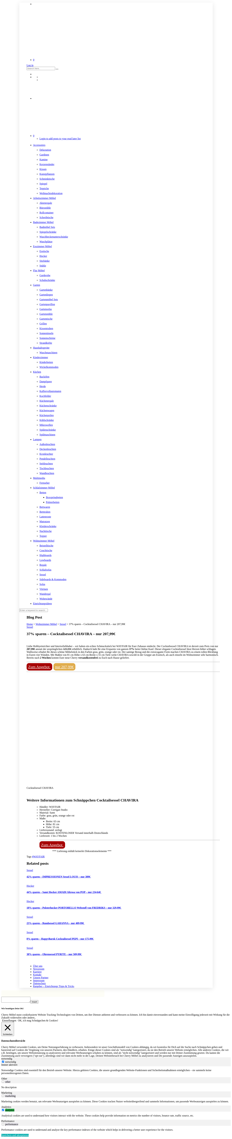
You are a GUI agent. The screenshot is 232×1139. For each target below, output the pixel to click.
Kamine (43, 159)
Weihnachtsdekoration (51, 193)
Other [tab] (4, 1079)
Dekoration (45, 149)
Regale (43, 565)
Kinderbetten (46, 362)
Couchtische (45, 550)
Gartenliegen (46, 294)
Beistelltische (46, 545)
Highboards (45, 555)
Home (30, 624)
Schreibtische (46, 217)
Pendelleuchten (47, 458)
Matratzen (44, 521)
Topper (43, 536)
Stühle (42, 265)
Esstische (44, 251)
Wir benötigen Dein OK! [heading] (12, 1009)
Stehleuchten (46, 463)
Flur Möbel (39, 270)
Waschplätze (45, 241)
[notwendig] (3, 1063)
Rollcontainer (46, 212)
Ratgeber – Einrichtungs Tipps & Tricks (53, 986)
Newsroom (38, 969)
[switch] (3, 1083)
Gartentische (46, 318)
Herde (42, 386)
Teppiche (44, 188)
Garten (36, 285)
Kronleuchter (46, 454)
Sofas (42, 584)
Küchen (37, 371)
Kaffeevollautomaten (50, 391)
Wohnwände (45, 598)
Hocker (43, 256)
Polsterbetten (52, 502)
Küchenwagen (46, 410)
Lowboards (45, 560)
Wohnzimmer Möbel (43, 540)
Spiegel (43, 183)
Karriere (37, 971)
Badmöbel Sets (47, 227)
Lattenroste (45, 516)
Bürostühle (45, 207)
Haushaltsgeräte (41, 347)
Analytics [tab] (6, 1108)
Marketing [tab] (6, 1093)
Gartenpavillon (47, 304)
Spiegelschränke (47, 232)
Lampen (37, 439)
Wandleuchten (46, 473)
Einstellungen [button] (9, 1021)
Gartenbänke (46, 289)
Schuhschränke (47, 280)
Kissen (43, 169)
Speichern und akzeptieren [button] (15, 1136)
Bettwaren (44, 507)
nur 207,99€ (64, 667)
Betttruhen (44, 511)
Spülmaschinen (47, 434)
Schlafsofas (45, 569)
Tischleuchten (46, 468)
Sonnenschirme (47, 338)
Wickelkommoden (48, 367)
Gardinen (44, 154)
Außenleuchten (47, 444)
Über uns (37, 966)
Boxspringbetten (54, 497)
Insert (37, 1003)
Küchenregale (46, 400)
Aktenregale (45, 203)
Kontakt (37, 974)
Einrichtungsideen (42, 603)
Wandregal (45, 594)
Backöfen (44, 376)
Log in (30, 65)
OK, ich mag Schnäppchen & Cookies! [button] (38, 1021)
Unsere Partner (40, 977)
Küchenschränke (48, 405)
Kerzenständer (46, 164)
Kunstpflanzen (46, 174)
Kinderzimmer (40, 357)
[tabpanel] (116, 1073)
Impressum (38, 980)
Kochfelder (45, 396)
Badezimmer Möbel (43, 222)
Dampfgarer (45, 381)
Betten (42, 492)
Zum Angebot (39, 667)
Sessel (42, 574)
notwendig (10, 1062)
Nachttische (45, 531)
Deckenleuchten (47, 449)
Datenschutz (39, 983)
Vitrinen (43, 589)
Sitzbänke (44, 260)
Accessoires (39, 145)
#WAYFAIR (38, 856)
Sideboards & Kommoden (52, 579)
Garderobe (44, 275)
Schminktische (47, 178)
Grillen (43, 323)
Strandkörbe (45, 343)
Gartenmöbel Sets (48, 299)
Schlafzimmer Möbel (44, 487)
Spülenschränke (47, 429)
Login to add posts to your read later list (60, 138)
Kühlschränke (46, 420)
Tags (29, 856)
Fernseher (44, 483)
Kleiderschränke (47, 526)
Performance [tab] (8, 1122)
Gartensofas (45, 309)
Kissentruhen (46, 328)
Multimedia (39, 478)
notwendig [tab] (6, 1059)
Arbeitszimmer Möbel (44, 198)
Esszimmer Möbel (42, 246)
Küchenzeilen (46, 415)
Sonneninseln (46, 333)
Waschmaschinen (48, 352)
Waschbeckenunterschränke (53, 236)
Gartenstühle (46, 314)
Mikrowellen (46, 425)
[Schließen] (7, 1030)
